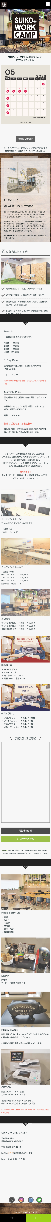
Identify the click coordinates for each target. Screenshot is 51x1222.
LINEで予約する (25, 848)
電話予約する (25, 840)
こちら (10, 1163)
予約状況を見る (25, 148)
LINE (38, 1218)
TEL (12, 1218)
